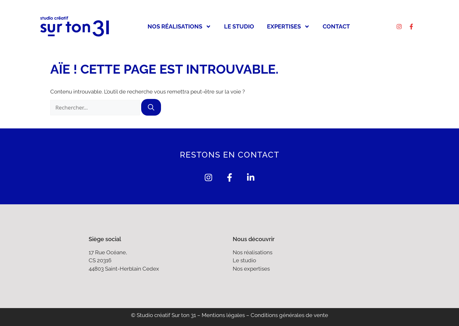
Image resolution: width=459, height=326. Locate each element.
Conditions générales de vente (289, 315)
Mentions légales (223, 315)
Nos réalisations (179, 26)
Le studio (239, 26)
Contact (336, 26)
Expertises (288, 26)
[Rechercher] (151, 107)
